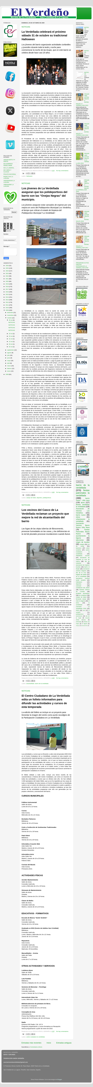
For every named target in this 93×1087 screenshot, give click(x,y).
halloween (29, 176)
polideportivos (47, 497)
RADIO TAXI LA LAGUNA (8, 177)
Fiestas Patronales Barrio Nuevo (83, 532)
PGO (77, 610)
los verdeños (83, 595)
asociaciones (84, 625)
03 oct (11, 344)
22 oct (11, 336)
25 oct (11, 320)
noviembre (10, 315)
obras (78, 517)
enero (9, 371)
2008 (7, 374)
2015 (7, 294)
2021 (7, 278)
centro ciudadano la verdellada (35, 1037)
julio (8, 355)
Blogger (59, 1079)
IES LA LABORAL (9, 168)
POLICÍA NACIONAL (10, 174)
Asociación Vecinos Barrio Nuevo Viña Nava (83, 525)
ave (84, 610)
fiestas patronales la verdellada (83, 493)
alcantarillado (30, 683)
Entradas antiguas (64, 1043)
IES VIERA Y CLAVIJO (7, 170)
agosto (9, 352)
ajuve (83, 502)
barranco (78, 548)
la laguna (84, 623)
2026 (7, 265)
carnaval (78, 586)
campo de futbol (31, 497)
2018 (7, 286)
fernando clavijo (81, 599)
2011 (7, 305)
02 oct (11, 346)
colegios (81, 544)
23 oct (11, 333)
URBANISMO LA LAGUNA (9, 185)
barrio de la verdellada (41, 683)
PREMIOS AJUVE (83, 555)
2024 (7, 271)
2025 (7, 268)
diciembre (10, 312)
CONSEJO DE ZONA (83, 587)
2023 (7, 273)
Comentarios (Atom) (36, 1047)
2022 (7, 276)
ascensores (79, 616)
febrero (9, 368)
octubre (9, 318)
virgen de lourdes (83, 542)
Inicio (49, 1043)
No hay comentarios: (62, 170)
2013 (7, 299)
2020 (7, 281)
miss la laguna (80, 601)
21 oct (11, 339)
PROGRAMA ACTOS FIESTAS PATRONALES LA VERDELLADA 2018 (82, 265)
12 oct (11, 341)
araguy (77, 625)
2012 (7, 302)
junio (8, 358)
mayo (9, 360)
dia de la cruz (81, 572)
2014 (7, 297)
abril (8, 363)
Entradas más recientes (31, 1043)
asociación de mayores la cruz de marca (83, 559)
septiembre (10, 350)
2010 (7, 307)
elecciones (80, 540)
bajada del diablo (81, 574)
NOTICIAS (26, 27)
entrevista (78, 621)
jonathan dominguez (83, 593)
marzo (9, 366)
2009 (7, 310)
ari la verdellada (81, 576)
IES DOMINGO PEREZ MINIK (8, 164)
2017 (7, 289)
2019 (7, 284)
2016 (7, 292)
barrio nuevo (81, 515)
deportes (39, 497)
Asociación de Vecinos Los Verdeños (83, 511)
